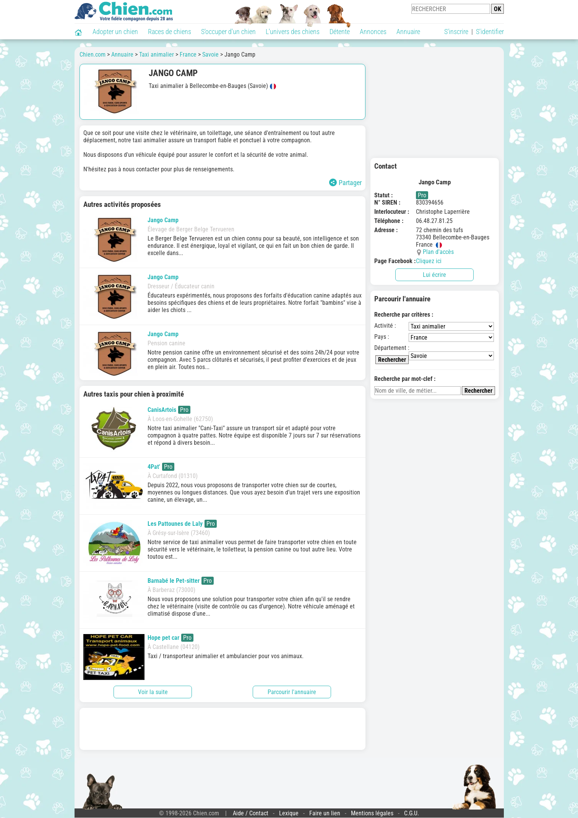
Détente (340, 32)
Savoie (210, 54)
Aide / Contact (250, 813)
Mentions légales (372, 813)
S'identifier (490, 32)
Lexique (289, 813)
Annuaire (408, 32)
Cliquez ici (429, 261)
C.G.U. (411, 813)
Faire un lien (324, 813)
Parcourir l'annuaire (292, 692)
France (188, 54)
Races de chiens (169, 32)
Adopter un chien (115, 32)
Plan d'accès (438, 251)
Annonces (373, 32)
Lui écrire (434, 274)
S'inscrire (456, 32)
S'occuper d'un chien (228, 32)
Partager (345, 183)
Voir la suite (153, 692)
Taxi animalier (156, 54)
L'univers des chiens (293, 32)
